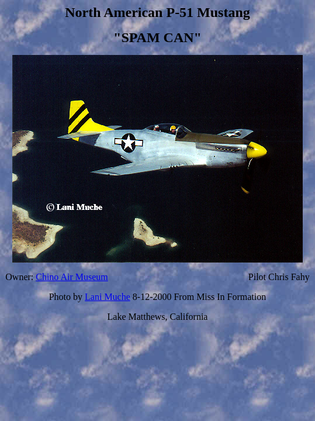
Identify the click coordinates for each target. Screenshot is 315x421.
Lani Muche (107, 297)
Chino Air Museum (72, 277)
